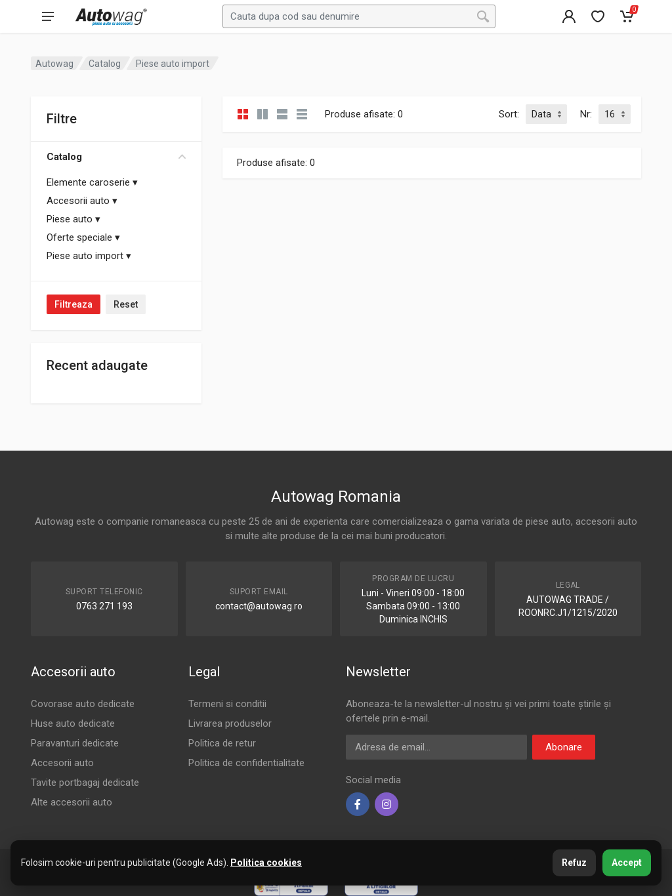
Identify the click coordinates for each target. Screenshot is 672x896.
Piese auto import (89, 256)
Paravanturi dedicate (75, 743)
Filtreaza (73, 304)
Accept (627, 862)
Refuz (574, 862)
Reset (126, 304)
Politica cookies (266, 862)
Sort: (509, 114)
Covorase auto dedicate (83, 704)
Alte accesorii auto (71, 802)
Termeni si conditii (227, 704)
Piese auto (73, 219)
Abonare (563, 747)
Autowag (54, 63)
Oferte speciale (83, 237)
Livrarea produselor (230, 723)
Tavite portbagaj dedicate (85, 782)
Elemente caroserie (92, 182)
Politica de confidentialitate (246, 763)
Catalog (116, 157)
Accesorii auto (82, 201)
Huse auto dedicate (73, 723)
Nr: (586, 114)
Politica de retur (222, 743)
